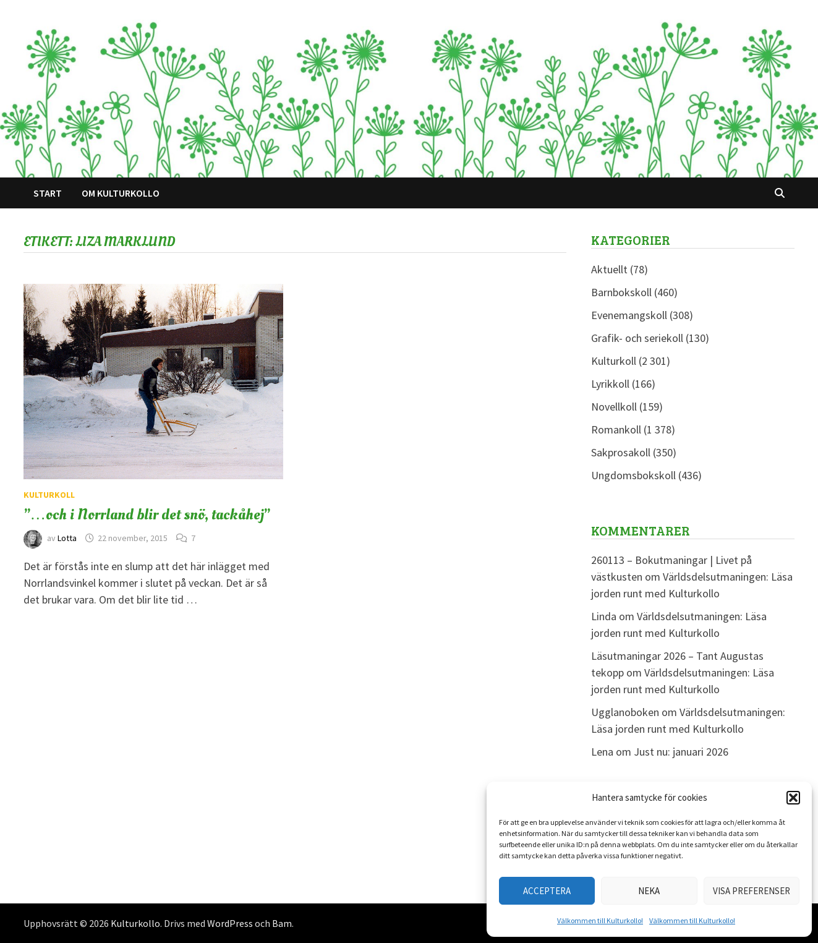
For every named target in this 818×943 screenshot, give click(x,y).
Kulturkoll (49, 494)
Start (47, 193)
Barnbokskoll (621, 292)
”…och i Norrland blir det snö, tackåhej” (146, 514)
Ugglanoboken (625, 712)
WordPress (230, 923)
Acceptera (547, 891)
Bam (282, 923)
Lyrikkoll (610, 384)
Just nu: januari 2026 (681, 752)
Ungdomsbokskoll (633, 475)
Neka (649, 891)
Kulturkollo (135, 923)
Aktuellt (609, 269)
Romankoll (616, 429)
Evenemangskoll (629, 315)
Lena (602, 752)
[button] (793, 798)
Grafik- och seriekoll (637, 338)
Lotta (67, 538)
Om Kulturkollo (121, 193)
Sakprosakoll (620, 452)
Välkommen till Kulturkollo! (600, 920)
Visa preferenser (751, 891)
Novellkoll (614, 406)
